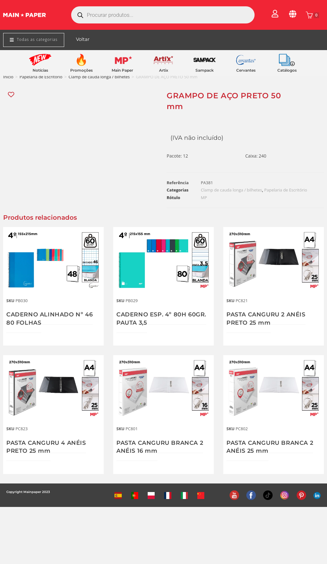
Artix (163, 70)
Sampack (204, 70)
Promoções (81, 70)
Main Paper (122, 70)
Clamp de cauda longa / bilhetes (99, 77)
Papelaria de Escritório (41, 77)
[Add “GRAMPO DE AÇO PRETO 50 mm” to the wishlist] (11, 94)
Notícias (40, 70)
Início (8, 77)
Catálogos (287, 70)
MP (204, 197)
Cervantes (246, 70)
